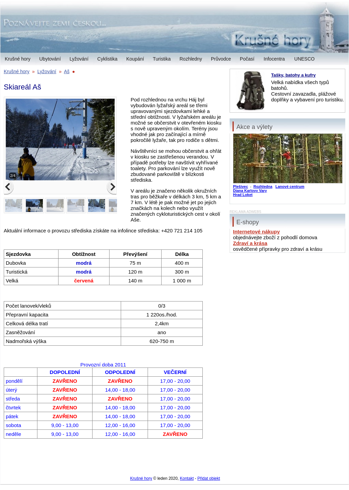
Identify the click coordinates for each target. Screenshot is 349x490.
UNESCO (304, 59)
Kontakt (187, 478)
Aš (66, 71)
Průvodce (221, 59)
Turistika (161, 59)
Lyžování (79, 59)
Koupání (135, 59)
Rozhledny (191, 59)
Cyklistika (107, 59)
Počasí (247, 59)
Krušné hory (17, 59)
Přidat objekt (208, 478)
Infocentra (274, 59)
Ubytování (50, 59)
